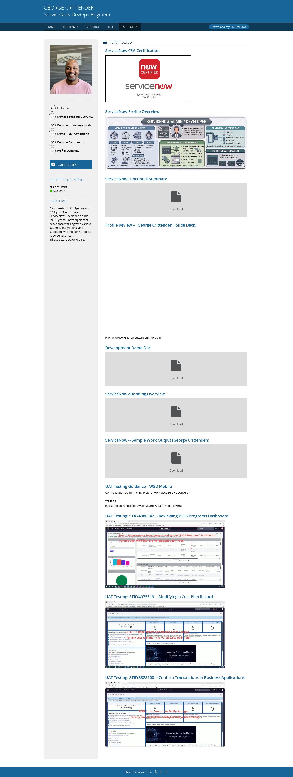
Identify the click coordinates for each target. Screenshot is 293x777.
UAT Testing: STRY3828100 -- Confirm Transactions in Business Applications (175, 677)
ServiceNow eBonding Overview (135, 394)
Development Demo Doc (128, 347)
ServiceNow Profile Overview (132, 111)
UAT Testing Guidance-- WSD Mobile (138, 486)
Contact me (66, 164)
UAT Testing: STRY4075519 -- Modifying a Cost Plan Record (159, 596)
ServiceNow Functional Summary (136, 178)
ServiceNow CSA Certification (132, 50)
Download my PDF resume (229, 27)
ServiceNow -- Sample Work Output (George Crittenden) (157, 440)
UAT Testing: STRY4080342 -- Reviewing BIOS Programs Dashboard (167, 515)
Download (176, 209)
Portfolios (120, 42)
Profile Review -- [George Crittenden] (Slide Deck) (150, 225)
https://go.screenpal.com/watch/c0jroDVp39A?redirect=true (143, 505)
